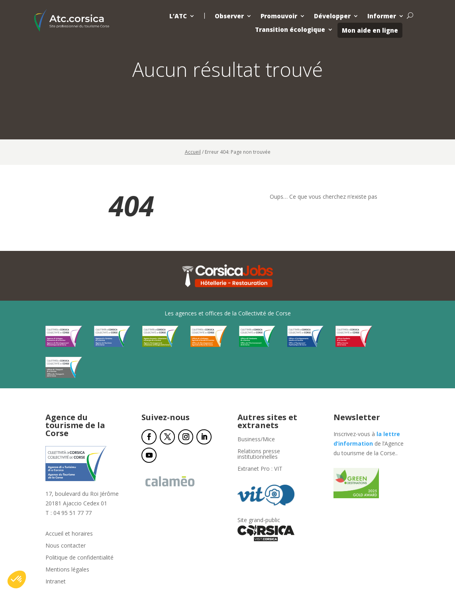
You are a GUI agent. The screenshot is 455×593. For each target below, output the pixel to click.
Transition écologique (290, 29)
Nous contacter (65, 546)
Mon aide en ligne (370, 30)
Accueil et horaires (69, 534)
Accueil (193, 152)
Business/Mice (256, 439)
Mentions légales (67, 570)
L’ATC (178, 16)
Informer (381, 16)
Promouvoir (279, 16)
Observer (229, 16)
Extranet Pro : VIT (259, 469)
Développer (332, 16)
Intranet (55, 582)
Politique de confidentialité (79, 558)
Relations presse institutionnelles (258, 454)
